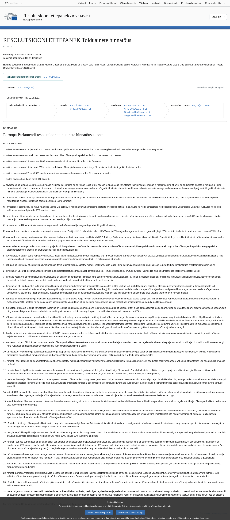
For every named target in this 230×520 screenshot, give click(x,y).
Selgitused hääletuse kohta (137, 112)
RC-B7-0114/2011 (51, 77)
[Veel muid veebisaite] (215, 3)
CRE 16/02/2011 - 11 (80, 108)
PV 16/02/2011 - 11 (79, 105)
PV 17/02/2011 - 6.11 (134, 105)
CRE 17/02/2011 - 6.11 (135, 108)
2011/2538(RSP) (25, 87)
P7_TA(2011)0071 (201, 105)
